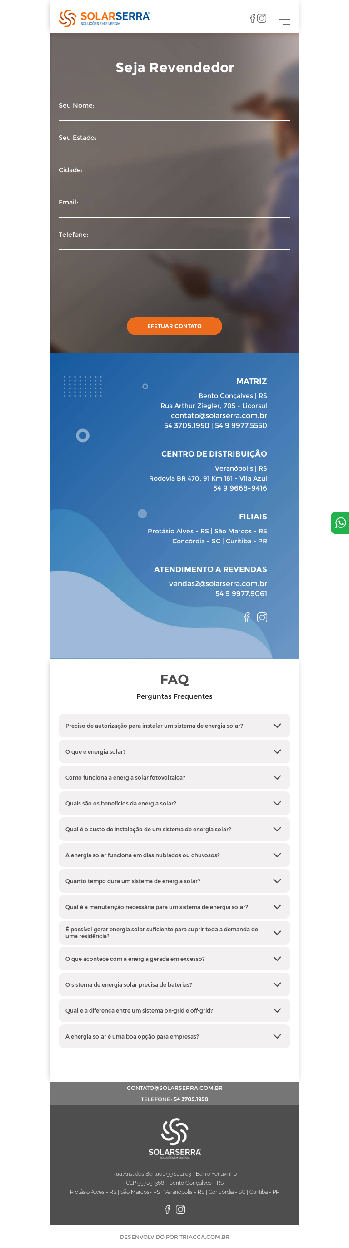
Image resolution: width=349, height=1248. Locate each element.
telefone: (174, 1099)
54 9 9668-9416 (240, 488)
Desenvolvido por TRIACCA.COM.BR (174, 1236)
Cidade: (174, 176)
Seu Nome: (174, 111)
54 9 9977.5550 (241, 425)
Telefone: (174, 240)
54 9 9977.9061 (241, 593)
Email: (174, 208)
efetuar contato (174, 326)
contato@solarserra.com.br (219, 415)
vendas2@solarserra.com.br (218, 583)
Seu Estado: (174, 143)
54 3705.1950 (186, 425)
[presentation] (128, 281)
